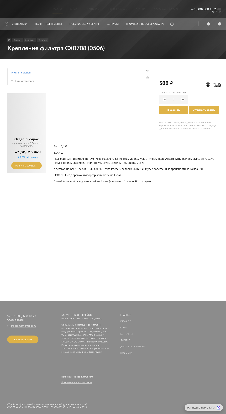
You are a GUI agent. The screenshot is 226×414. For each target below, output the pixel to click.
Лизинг (125, 340)
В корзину (173, 109)
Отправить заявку (204, 109)
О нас (124, 327)
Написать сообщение (27, 165)
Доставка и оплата (133, 346)
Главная (125, 314)
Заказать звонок (23, 339)
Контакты (126, 333)
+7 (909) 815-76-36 (28, 152)
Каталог (125, 321)
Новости (126, 352)
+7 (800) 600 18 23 (204, 9)
